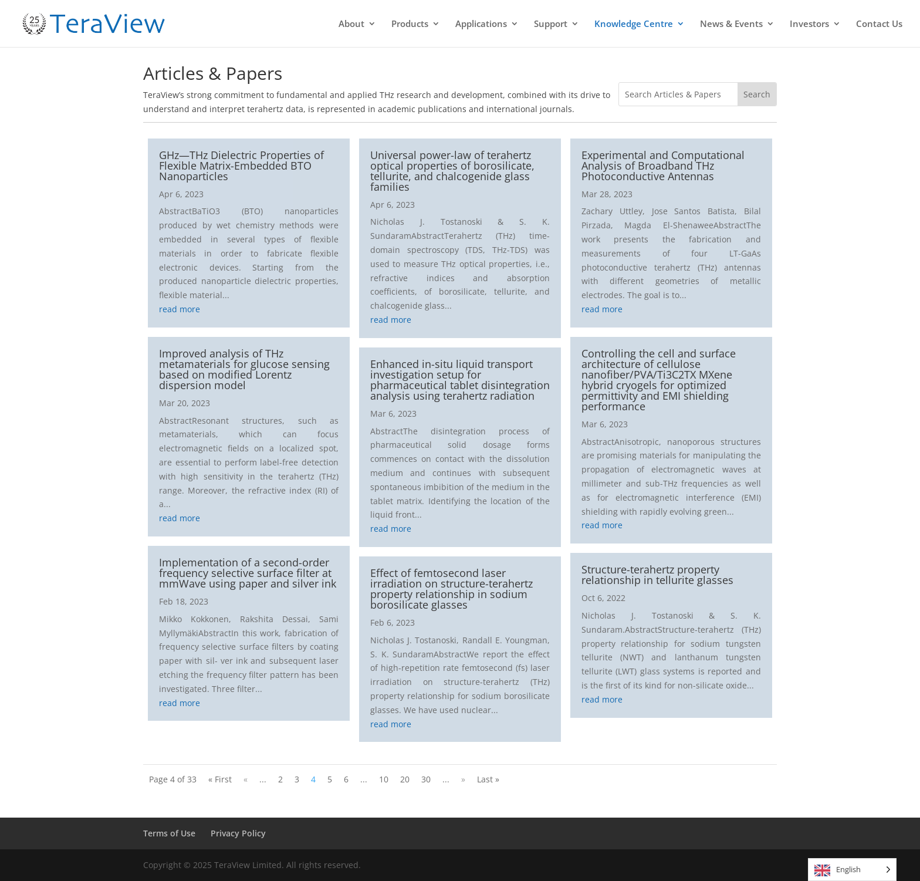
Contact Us (879, 24)
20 (405, 779)
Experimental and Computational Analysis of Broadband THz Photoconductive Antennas (663, 165)
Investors (809, 24)
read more (179, 309)
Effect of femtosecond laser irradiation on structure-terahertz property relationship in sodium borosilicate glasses (451, 589)
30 (426, 779)
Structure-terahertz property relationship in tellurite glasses (657, 574)
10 (383, 779)
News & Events (731, 24)
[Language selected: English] (852, 869)
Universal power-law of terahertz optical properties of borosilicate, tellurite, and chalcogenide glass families (452, 171)
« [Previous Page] (245, 779)
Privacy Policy (238, 833)
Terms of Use (169, 833)
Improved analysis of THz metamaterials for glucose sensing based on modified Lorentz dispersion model (244, 369)
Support (550, 24)
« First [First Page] (220, 779)
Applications (481, 24)
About (351, 24)
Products (409, 24)
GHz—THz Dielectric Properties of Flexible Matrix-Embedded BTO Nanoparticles (241, 165)
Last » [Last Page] (488, 779)
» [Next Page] (463, 779)
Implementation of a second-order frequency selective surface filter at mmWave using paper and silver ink (247, 572)
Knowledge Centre (633, 24)
